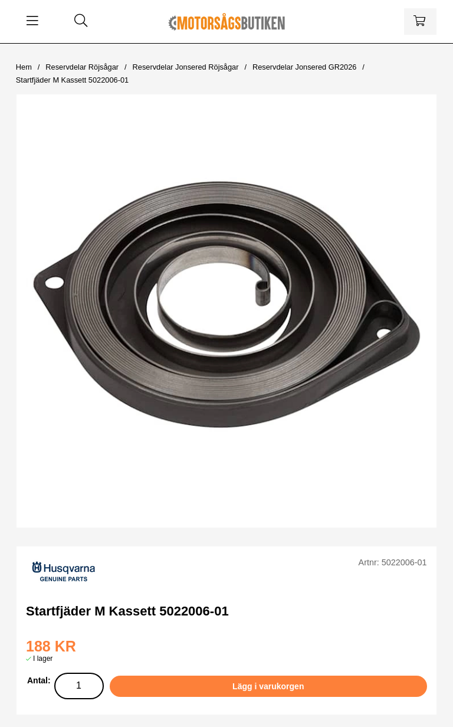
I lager (42, 658)
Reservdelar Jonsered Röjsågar (186, 67)
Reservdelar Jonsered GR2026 (304, 67)
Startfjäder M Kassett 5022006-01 (72, 80)
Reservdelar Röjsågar (82, 67)
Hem (24, 67)
